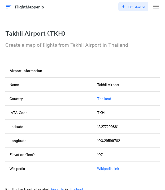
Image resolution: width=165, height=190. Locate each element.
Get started (133, 6)
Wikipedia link (108, 168)
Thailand (104, 98)
